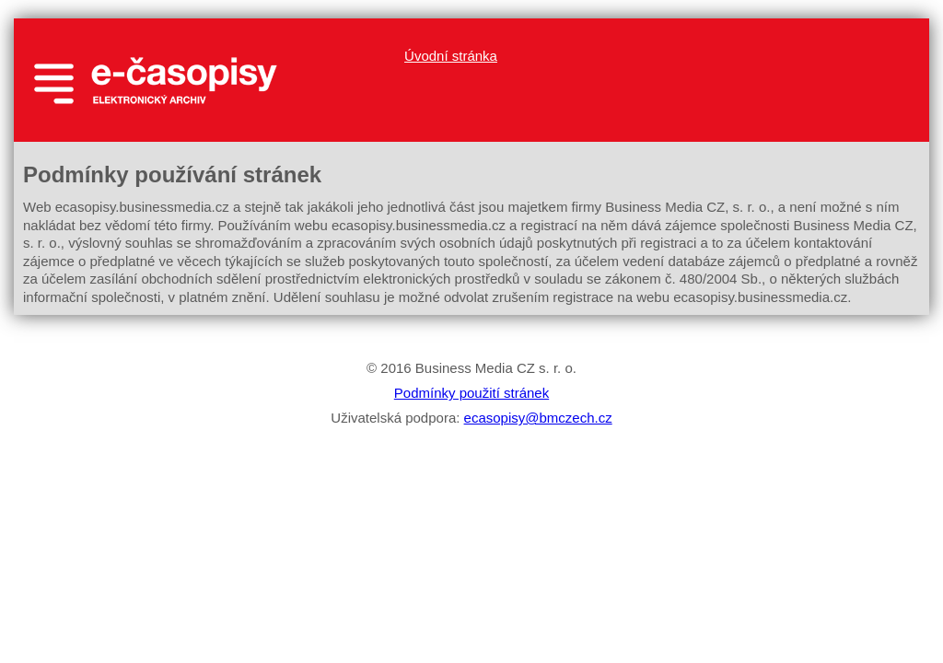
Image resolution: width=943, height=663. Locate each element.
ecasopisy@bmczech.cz (538, 417)
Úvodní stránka (450, 56)
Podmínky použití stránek (471, 393)
